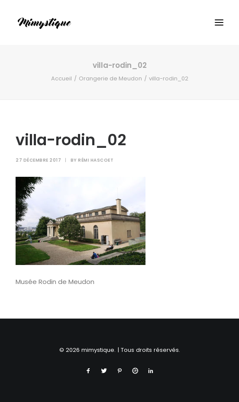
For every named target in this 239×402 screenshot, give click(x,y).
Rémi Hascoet (95, 160)
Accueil (61, 78)
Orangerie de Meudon (110, 78)
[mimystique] (44, 22)
